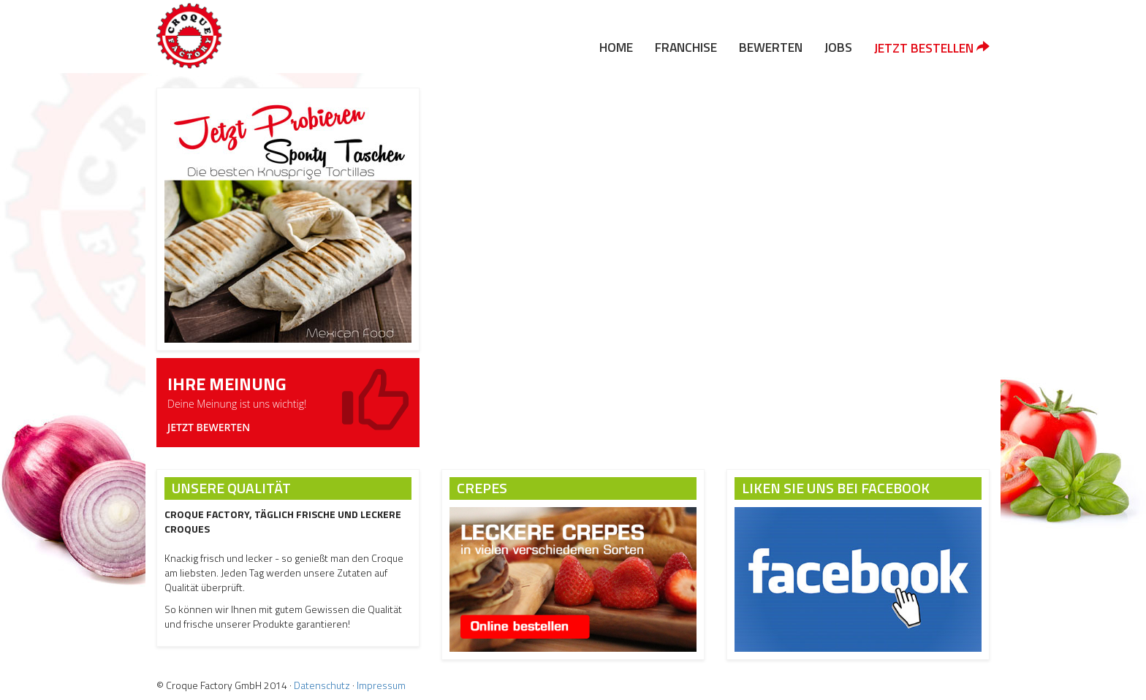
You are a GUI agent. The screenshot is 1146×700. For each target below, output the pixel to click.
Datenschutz (322, 685)
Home (616, 47)
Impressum (381, 685)
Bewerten (770, 47)
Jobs (838, 47)
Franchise (686, 47)
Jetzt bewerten (208, 427)
